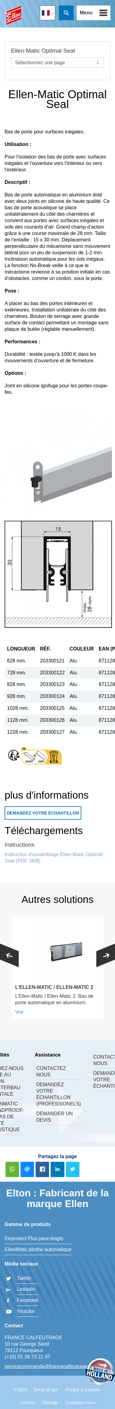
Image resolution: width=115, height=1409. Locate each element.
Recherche (66, 13)
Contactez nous (51, 1071)
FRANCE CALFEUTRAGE (13, 15)
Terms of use (45, 1389)
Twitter (24, 1278)
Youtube (26, 1311)
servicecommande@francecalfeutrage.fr (48, 1366)
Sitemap (50, 1402)
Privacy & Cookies (82, 1389)
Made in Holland (100, 1372)
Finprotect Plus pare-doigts (34, 1238)
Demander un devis (54, 1117)
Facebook (27, 1300)
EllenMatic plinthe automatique (38, 1249)
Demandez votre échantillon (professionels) (58, 1094)
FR (47, 13)
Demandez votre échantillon (43, 813)
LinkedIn (26, 1289)
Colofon (27, 1402)
